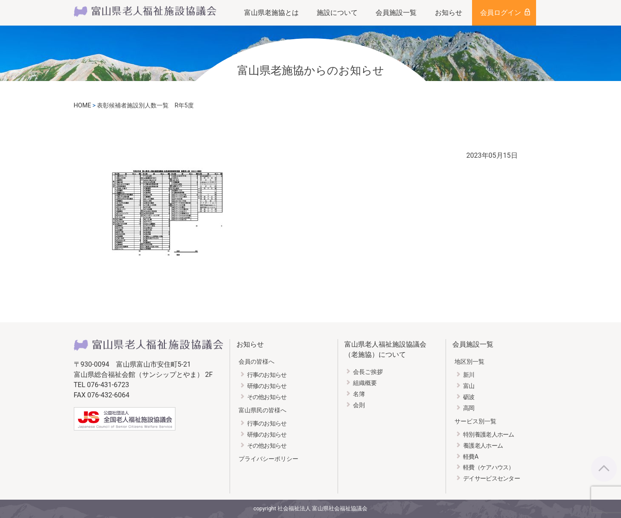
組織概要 (365, 383)
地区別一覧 (469, 361)
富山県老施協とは (271, 13)
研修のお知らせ (267, 386)
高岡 (469, 408)
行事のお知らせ (267, 375)
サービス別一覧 (475, 421)
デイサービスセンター (491, 478)
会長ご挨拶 (368, 372)
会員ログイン (500, 13)
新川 (469, 375)
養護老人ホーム (483, 445)
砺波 (469, 397)
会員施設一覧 (396, 13)
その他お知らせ (267, 397)
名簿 (359, 394)
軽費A (470, 456)
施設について (337, 13)
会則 (359, 405)
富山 (469, 386)
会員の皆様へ (256, 361)
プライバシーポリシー (268, 459)
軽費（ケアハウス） (488, 467)
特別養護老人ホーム (488, 434)
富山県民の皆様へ (262, 410)
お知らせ (448, 13)
